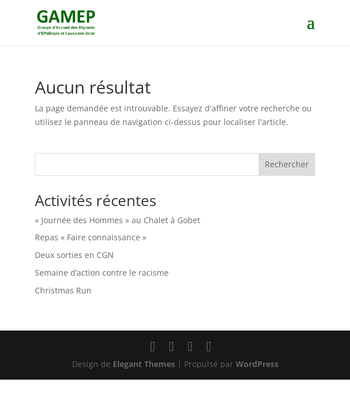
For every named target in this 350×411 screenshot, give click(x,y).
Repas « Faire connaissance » (90, 237)
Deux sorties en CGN (74, 254)
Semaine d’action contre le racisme (102, 272)
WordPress (257, 363)
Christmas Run (63, 290)
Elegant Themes (144, 363)
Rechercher (287, 164)
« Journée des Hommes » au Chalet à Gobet (117, 220)
